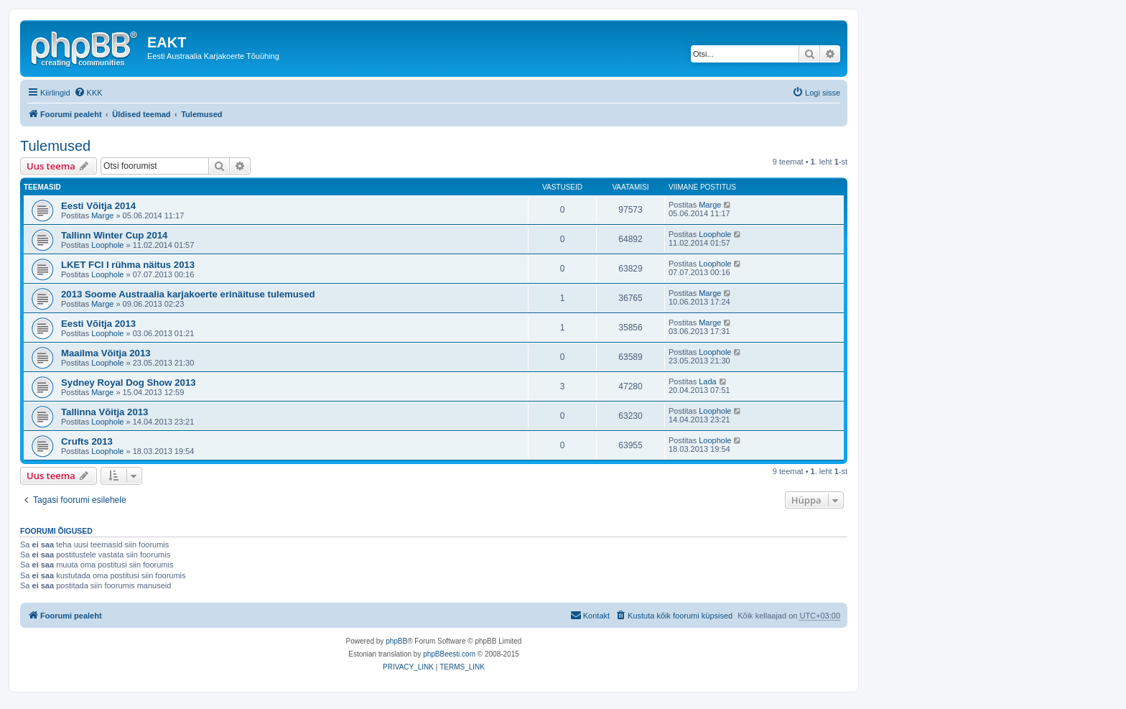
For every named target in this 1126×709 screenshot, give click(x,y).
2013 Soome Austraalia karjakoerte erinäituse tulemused (188, 294)
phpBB (396, 641)
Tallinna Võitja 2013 (104, 412)
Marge (102, 215)
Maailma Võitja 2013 (106, 353)
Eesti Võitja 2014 (98, 205)
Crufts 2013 (87, 441)
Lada (707, 381)
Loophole (107, 245)
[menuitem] (88, 92)
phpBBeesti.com (449, 654)
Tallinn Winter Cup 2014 (114, 235)
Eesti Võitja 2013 (98, 323)
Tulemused (55, 146)
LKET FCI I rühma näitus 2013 (128, 264)
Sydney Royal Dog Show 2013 (128, 382)
